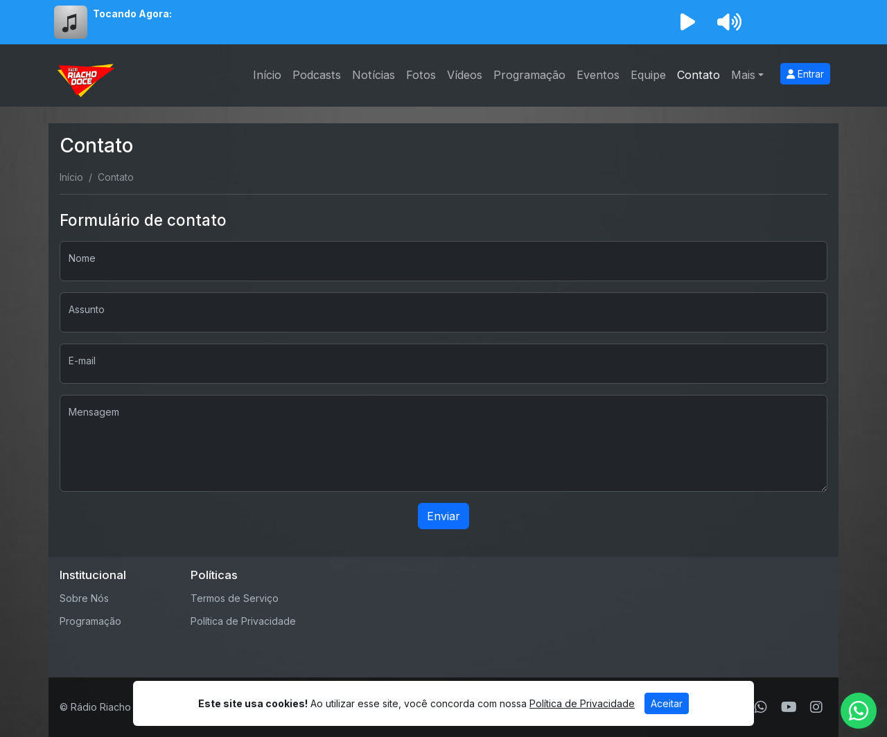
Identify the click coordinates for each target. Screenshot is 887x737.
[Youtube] (789, 707)
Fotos (421, 75)
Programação (529, 75)
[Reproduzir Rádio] (687, 22)
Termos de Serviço (235, 598)
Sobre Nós (84, 598)
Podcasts (316, 75)
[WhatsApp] (761, 707)
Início (267, 75)
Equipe (648, 75)
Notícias (373, 75)
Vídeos (464, 75)
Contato (698, 75)
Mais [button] (743, 75)
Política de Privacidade (243, 621)
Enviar (443, 516)
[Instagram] (816, 707)
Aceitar (667, 703)
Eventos (598, 75)
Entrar (805, 74)
